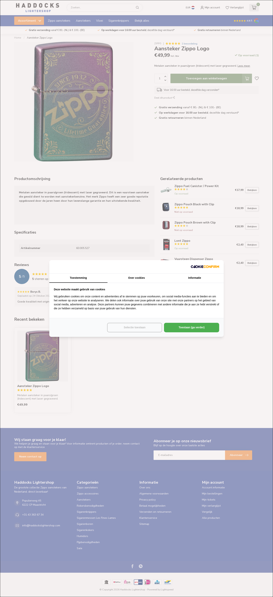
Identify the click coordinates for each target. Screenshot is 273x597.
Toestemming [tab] (78, 277)
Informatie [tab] (194, 277)
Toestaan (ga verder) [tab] (192, 327)
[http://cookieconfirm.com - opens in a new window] (205, 267)
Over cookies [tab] (136, 277)
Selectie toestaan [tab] (134, 327)
